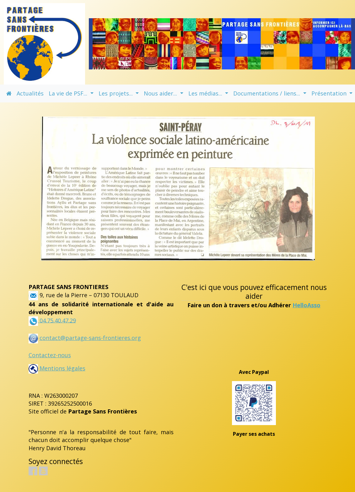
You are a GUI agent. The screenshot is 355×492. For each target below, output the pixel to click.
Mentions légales (57, 368)
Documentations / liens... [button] (267, 93)
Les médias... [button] (206, 93)
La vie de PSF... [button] (69, 93)
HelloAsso (306, 305)
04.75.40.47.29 (57, 320)
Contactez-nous (50, 355)
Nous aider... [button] (161, 93)
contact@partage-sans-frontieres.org (90, 338)
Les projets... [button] (116, 93)
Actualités (30, 93)
